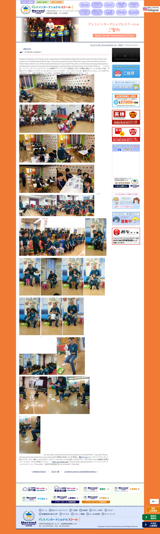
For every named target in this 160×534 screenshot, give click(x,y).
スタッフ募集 (79, 514)
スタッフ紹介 (97, 510)
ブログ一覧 (55, 471)
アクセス (65, 514)
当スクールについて (60, 510)
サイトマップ (109, 514)
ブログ (110, 510)
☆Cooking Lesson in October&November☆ (80, 471)
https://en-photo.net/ (60, 462)
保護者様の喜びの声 (50, 514)
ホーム (44, 510)
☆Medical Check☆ (39, 471)
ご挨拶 (75, 510)
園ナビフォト (84, 457)
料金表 (85, 510)
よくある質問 (94, 514)
